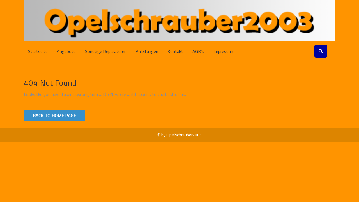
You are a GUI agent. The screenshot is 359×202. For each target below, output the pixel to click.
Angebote (66, 51)
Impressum (223, 51)
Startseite (38, 51)
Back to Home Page (54, 115)
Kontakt (175, 51)
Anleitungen (147, 51)
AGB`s (198, 51)
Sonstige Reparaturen (105, 51)
